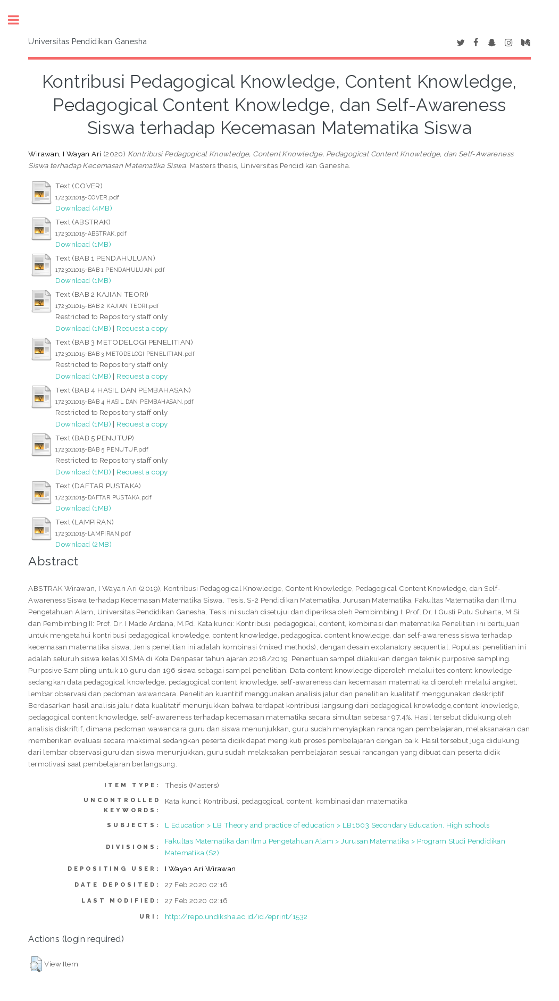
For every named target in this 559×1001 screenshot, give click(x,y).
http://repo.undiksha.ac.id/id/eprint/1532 (236, 916)
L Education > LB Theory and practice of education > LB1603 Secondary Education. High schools (327, 825)
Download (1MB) (83, 244)
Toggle (19, 20)
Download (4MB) (83, 208)
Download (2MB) (83, 544)
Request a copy (142, 328)
